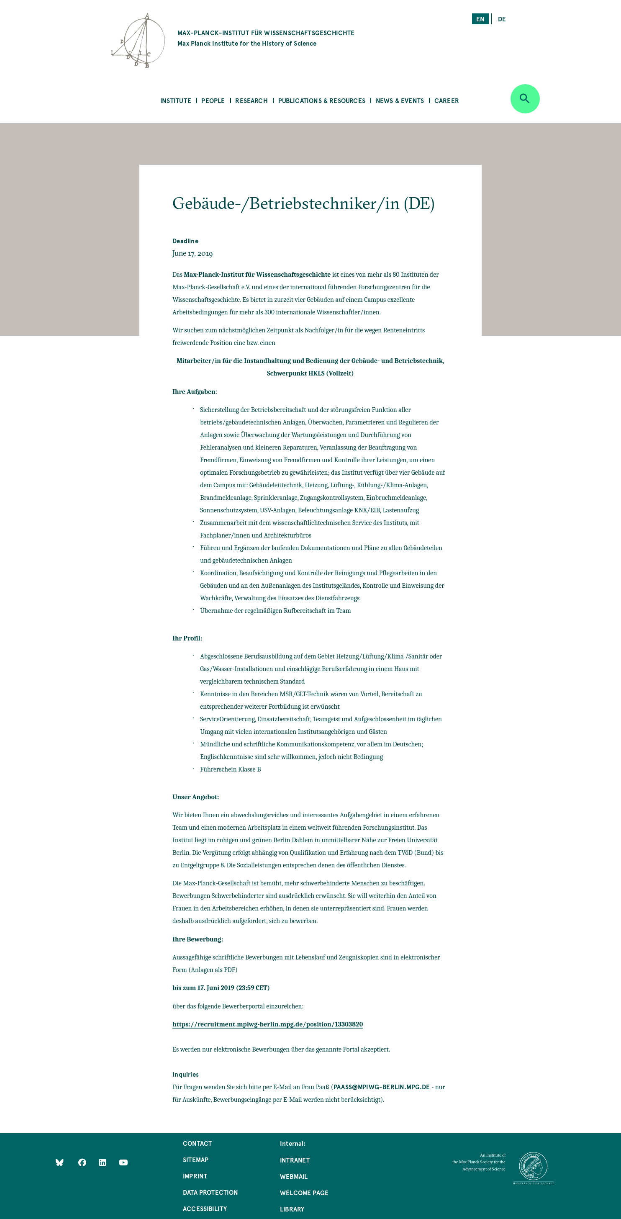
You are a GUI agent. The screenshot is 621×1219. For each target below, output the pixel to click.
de (502, 18)
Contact (197, 1143)
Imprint (195, 1175)
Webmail (294, 1176)
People (213, 100)
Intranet (295, 1159)
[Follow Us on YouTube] (123, 1162)
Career (446, 100)
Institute (175, 100)
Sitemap (195, 1159)
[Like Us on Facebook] (83, 1162)
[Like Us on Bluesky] (60, 1162)
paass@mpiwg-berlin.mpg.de (382, 1086)
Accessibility (205, 1208)
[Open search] (525, 98)
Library (292, 1208)
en (480, 18)
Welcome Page (304, 1192)
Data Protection (211, 1192)
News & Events (400, 100)
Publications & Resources (321, 100)
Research (251, 100)
